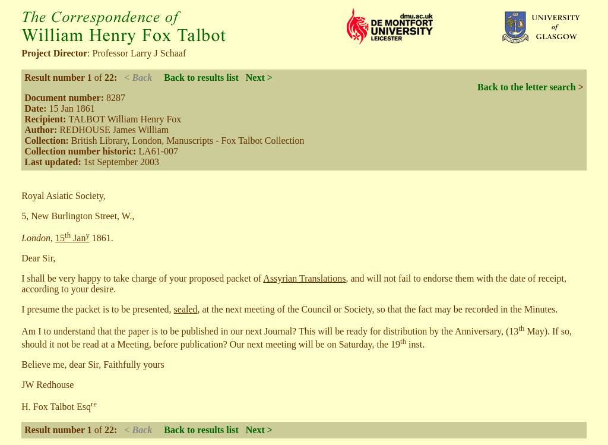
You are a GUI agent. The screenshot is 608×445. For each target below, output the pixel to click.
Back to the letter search (526, 87)
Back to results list (201, 77)
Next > (259, 77)
